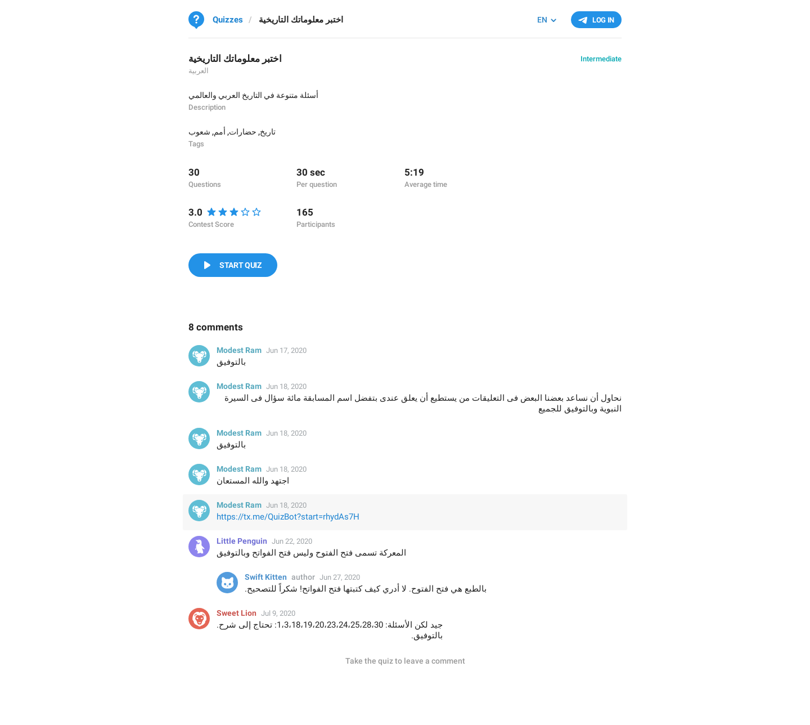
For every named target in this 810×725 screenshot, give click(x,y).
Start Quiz (240, 265)
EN (542, 19)
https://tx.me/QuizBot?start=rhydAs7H (288, 517)
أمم (220, 131)
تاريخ (268, 131)
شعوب (199, 131)
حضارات (242, 131)
